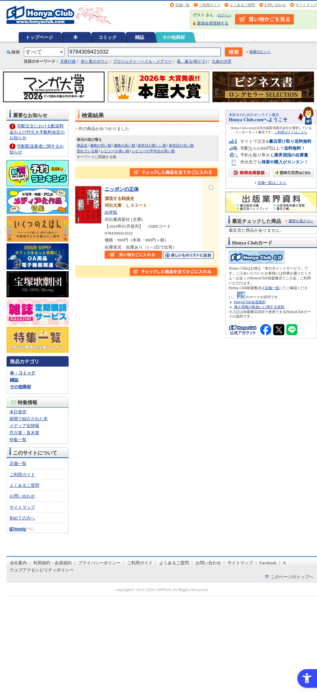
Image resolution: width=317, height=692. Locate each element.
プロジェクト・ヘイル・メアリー (142, 61)
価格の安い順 (100, 145)
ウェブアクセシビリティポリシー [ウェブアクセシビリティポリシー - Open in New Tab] (42, 570)
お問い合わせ (275, 5)
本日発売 (17, 411)
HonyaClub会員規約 (250, 302)
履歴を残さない (301, 221)
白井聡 (111, 212)
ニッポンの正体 (122, 189)
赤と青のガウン (94, 61)
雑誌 (139, 37)
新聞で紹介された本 (28, 418)
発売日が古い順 (181, 145)
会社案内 (18, 562)
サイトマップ (306, 5)
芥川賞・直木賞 (24, 432)
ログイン (224, 15)
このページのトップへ (292, 576)
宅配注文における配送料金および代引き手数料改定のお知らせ (37, 132)
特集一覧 (17, 439)
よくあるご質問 (242, 5)
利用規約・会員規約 (52, 562)
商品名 (82, 145)
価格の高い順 (124, 145)
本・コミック (22, 373)
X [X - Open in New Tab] (284, 562)
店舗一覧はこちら (272, 183)
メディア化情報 (24, 425)
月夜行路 (68, 61)
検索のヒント (260, 52)
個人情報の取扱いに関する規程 (259, 307)
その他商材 (173, 37)
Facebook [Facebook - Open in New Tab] (267, 562)
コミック (107, 37)
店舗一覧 (182, 5)
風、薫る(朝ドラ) (192, 61)
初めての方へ (22, 518)
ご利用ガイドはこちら (291, 132)
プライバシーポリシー (99, 562)
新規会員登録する (212, 23)
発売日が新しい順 (152, 145)
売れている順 (87, 151)
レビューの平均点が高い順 (153, 151)
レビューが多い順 (115, 151)
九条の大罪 (221, 61)
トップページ (39, 37)
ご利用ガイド (210, 5)
